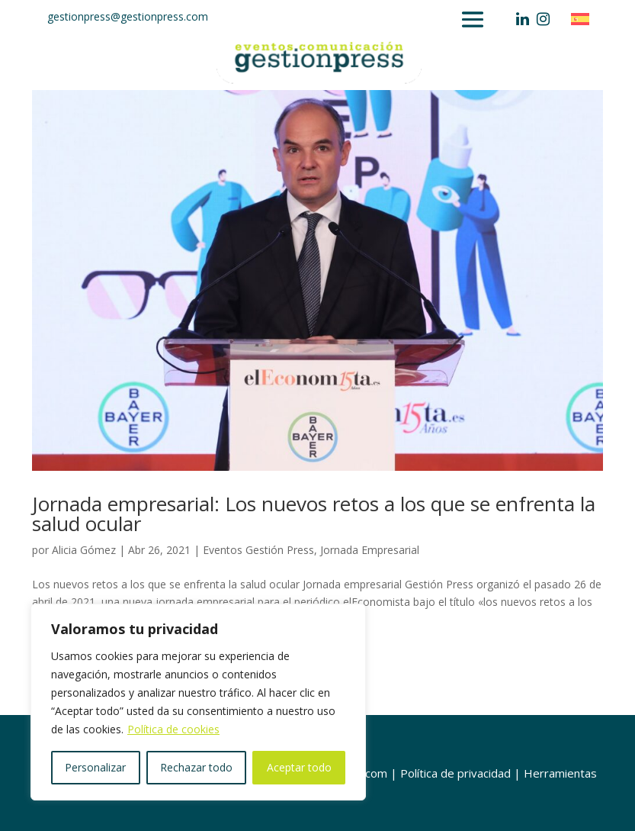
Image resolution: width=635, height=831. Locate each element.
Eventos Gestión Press (258, 550)
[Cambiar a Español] (584, 18)
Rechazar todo (196, 767)
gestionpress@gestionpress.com (127, 16)
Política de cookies (173, 729)
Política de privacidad (455, 773)
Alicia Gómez (84, 550)
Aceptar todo (299, 767)
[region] (198, 702)
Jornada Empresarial (369, 550)
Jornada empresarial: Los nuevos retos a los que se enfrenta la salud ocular (313, 513)
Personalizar (95, 767)
